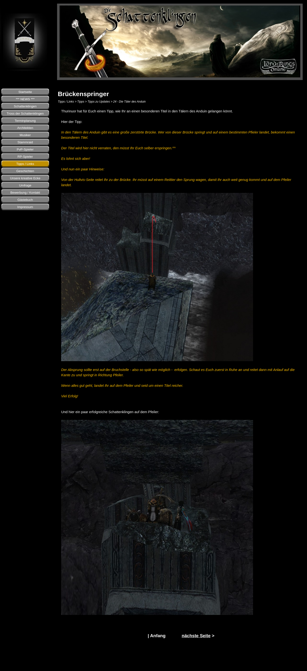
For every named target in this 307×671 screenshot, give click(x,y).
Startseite (25, 92)
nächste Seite (196, 635)
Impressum (25, 207)
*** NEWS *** (25, 99)
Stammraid (25, 142)
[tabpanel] (181, 367)
